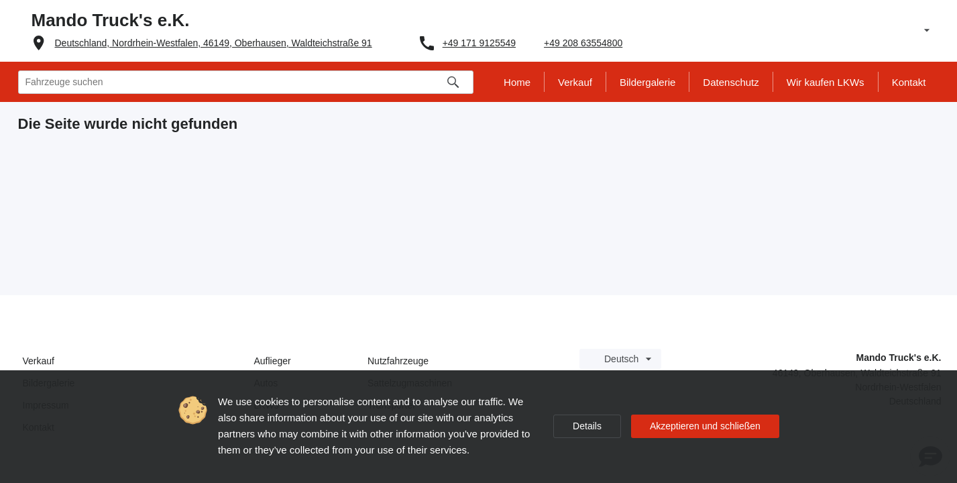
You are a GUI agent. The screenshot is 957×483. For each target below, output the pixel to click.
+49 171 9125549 (479, 43)
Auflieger (272, 361)
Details (587, 426)
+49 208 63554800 (583, 43)
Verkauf (38, 361)
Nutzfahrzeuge (398, 361)
